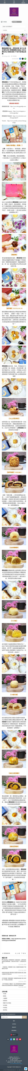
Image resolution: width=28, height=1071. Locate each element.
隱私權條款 (14, 1030)
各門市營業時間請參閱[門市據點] (16, 1063)
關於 (14, 1020)
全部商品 (14, 1024)
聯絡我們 (14, 1027)
